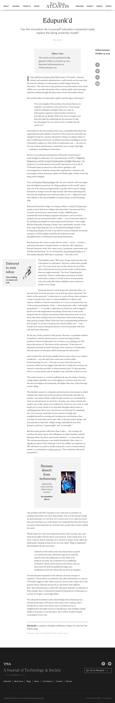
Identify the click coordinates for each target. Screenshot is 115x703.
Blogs (29, 681)
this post (53, 450)
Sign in (108, 6)
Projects (27, 6)
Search (99, 6)
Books (37, 6)
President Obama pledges (44, 182)
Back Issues (18, 681)
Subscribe (79, 6)
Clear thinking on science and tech (11, 280)
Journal (15, 6)
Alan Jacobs (57, 40)
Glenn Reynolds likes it (73, 252)
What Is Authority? (78, 543)
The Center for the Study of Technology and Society (28, 698)
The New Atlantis (96, 698)
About (6, 6)
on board (59, 255)
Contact (59, 681)
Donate (90, 6)
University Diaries (36, 231)
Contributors (48, 681)
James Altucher (37, 255)
